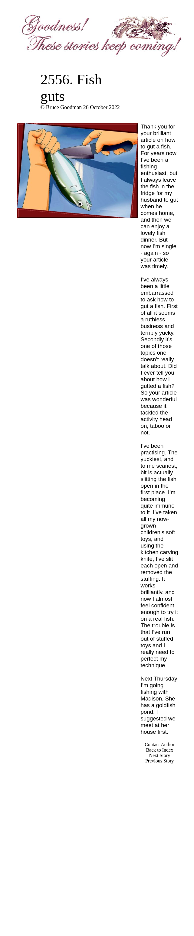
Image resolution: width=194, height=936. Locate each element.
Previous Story (159, 760)
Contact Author (159, 744)
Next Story (159, 755)
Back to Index (159, 749)
